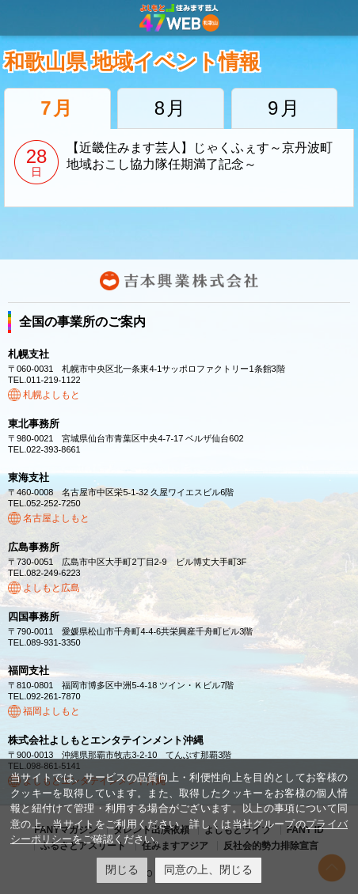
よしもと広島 (51, 587)
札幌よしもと (51, 394)
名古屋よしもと (56, 518)
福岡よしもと (51, 711)
